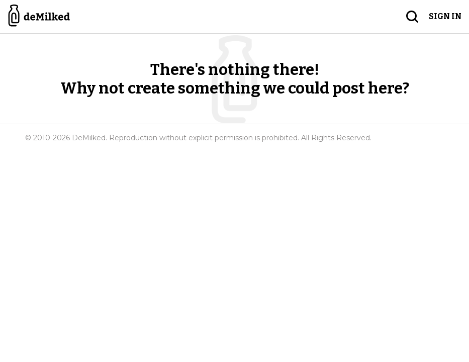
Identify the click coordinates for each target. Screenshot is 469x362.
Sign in (445, 16)
